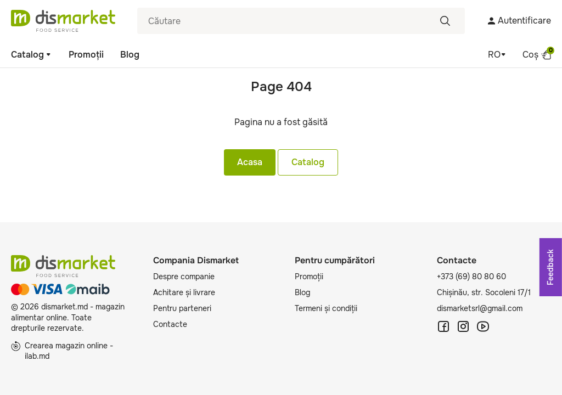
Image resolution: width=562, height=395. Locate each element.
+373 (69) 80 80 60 (471, 276)
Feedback (550, 267)
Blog (129, 54)
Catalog (31, 54)
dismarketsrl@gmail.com (479, 308)
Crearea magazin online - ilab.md (62, 351)
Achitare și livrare (184, 292)
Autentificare (519, 20)
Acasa (249, 162)
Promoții (86, 54)
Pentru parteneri (182, 308)
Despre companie (184, 276)
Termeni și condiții (326, 308)
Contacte (170, 324)
